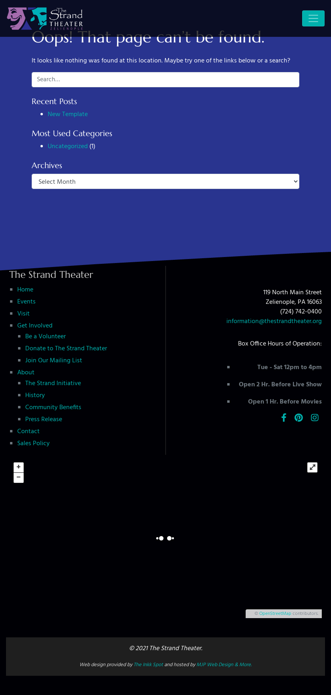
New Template (68, 114)
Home (25, 290)
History (35, 395)
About (25, 373)
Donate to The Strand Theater (66, 348)
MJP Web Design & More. (224, 665)
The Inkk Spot (148, 665)
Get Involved (34, 326)
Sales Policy (33, 443)
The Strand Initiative (53, 383)
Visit (23, 314)
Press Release (43, 419)
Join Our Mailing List (53, 361)
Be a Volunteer (45, 336)
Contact (28, 431)
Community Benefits (53, 407)
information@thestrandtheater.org (274, 321)
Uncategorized (68, 146)
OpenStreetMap (275, 614)
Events (26, 302)
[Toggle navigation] (313, 18)
